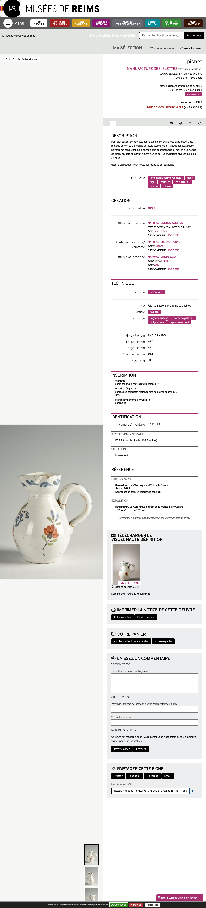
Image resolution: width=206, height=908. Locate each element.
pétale (167, 186)
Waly (156, 265)
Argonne (158, 246)
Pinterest (152, 776)
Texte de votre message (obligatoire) (130, 671)
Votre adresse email (121, 717)
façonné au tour (159, 318)
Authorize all (118, 904)
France (164, 261)
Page (38, 23)
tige (152, 182)
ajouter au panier (162, 48)
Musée (81, 23)
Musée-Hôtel (171, 23)
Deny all (137, 904)
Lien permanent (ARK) (121, 784)
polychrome (157, 322)
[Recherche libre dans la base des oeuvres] (161, 35)
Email (167, 776)
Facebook (134, 776)
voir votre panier (190, 48)
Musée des (60, 23)
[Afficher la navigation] (8, 23)
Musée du (127, 23)
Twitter (118, 776)
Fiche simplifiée (122, 617)
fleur (190, 178)
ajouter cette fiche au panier (131, 641)
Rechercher (194, 35)
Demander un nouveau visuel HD (129, 594)
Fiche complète (145, 617)
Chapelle (152, 23)
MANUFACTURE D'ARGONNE (164, 242)
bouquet (165, 182)
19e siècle (173, 235)
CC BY (136, 587)
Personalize (152, 905)
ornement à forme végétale (165, 178)
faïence (154, 312)
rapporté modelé (179, 322)
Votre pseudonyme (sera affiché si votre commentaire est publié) (144, 704)
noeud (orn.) (182, 182)
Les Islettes (160, 231)
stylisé (154, 186)
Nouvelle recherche (113, 36)
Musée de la (101, 23)
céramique (193, 94)
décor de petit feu (183, 318)
